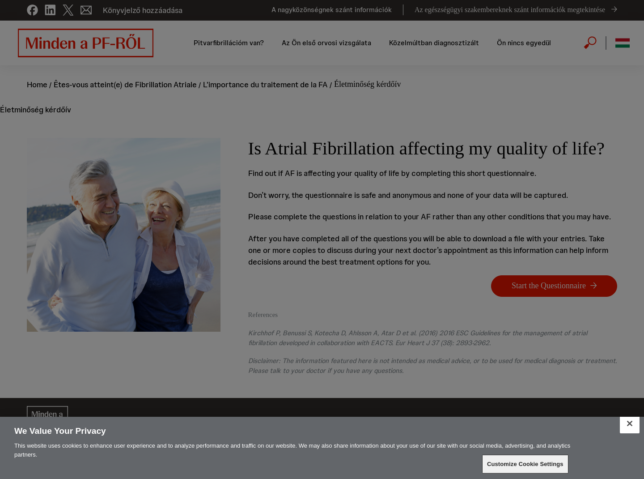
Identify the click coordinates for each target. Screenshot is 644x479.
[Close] (630, 423)
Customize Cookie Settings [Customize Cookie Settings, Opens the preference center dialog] (525, 464)
